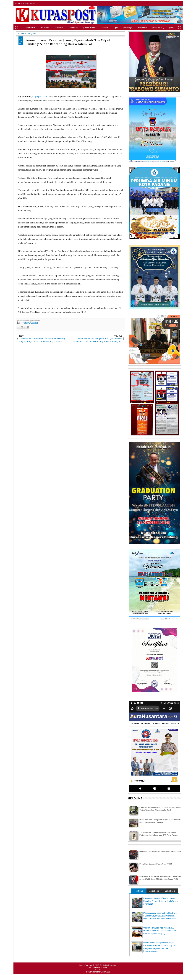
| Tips (165, 27)
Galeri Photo (170, 891)
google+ (175, 3)
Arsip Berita (154, 891)
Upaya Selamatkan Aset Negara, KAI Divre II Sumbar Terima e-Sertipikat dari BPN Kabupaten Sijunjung (159, 931)
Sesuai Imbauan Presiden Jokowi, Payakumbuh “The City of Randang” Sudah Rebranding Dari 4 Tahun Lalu (68, 42)
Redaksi (98, 970)
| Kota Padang (152, 27)
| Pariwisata (67, 27)
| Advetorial (53, 27)
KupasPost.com (85, 965)
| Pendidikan (136, 27)
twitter (167, 3)
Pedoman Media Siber (98, 967)
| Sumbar (98, 27)
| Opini (109, 27)
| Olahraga (122, 27)
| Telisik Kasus (83, 27)
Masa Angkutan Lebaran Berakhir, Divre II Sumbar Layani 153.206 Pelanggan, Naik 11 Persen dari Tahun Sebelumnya (160, 916)
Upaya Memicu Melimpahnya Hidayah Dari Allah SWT (161, 851)
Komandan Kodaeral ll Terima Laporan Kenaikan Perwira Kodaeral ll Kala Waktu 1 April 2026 (160, 901)
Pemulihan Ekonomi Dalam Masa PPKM (155, 864)
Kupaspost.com (39, 96)
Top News (139, 891)
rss (179, 3)
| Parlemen (38, 27)
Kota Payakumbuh (30, 323)
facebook (171, 3)
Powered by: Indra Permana (98, 972)
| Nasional (25, 27)
